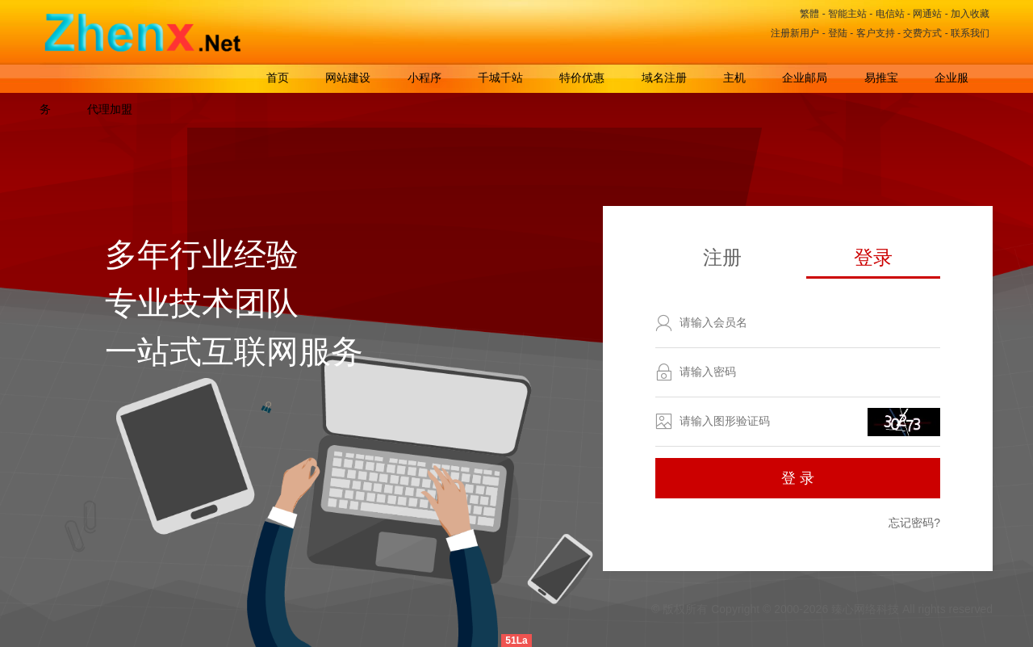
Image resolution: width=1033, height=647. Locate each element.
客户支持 (875, 33)
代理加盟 (109, 109)
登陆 (837, 33)
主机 (734, 77)
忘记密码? (914, 522)
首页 (277, 77)
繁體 (809, 13)
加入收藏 (970, 13)
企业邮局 (804, 77)
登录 (873, 257)
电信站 (890, 13)
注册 (722, 257)
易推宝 (881, 77)
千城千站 (500, 77)
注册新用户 (795, 33)
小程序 (424, 77)
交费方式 (922, 33)
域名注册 (664, 77)
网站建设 (347, 77)
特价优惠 (581, 77)
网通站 (927, 13)
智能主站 (847, 13)
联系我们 (970, 33)
